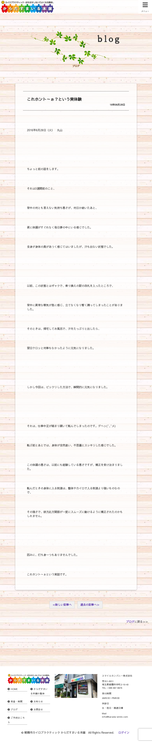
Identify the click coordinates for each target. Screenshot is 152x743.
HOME (14, 688)
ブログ (130, 621)
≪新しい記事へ (62, 605)
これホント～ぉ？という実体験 (54, 99)
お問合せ (38, 709)
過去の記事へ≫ (89, 605)
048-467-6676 (115, 687)
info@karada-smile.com (115, 716)
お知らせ (38, 701)
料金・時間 (16, 701)
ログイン (123, 732)
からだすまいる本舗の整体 (39, 691)
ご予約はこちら (16, 720)
